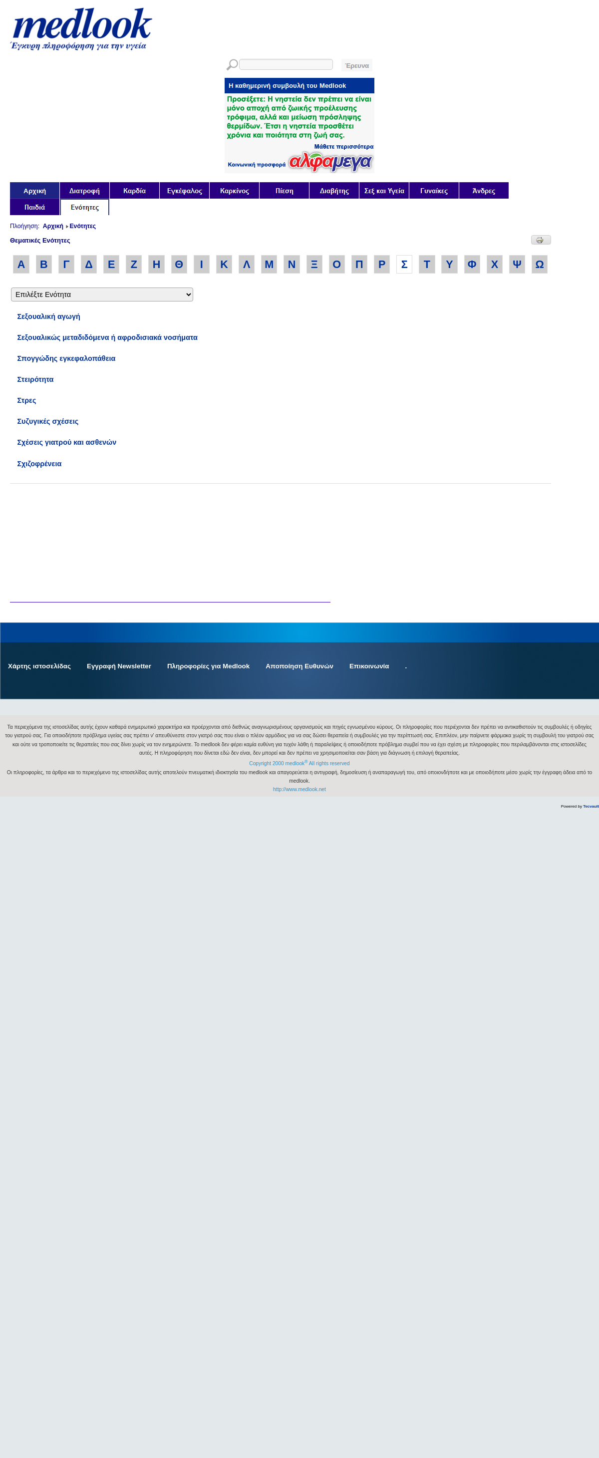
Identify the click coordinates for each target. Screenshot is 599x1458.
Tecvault (591, 806)
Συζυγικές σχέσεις (47, 421)
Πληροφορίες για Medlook (208, 666)
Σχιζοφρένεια (39, 464)
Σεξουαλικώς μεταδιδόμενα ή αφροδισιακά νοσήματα (107, 337)
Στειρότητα (35, 379)
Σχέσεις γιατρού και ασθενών (66, 442)
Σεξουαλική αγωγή (48, 316)
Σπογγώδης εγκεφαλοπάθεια (66, 358)
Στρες (26, 400)
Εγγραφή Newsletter (119, 666)
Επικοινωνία (369, 666)
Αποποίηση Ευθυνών (299, 666)
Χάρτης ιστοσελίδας (39, 666)
